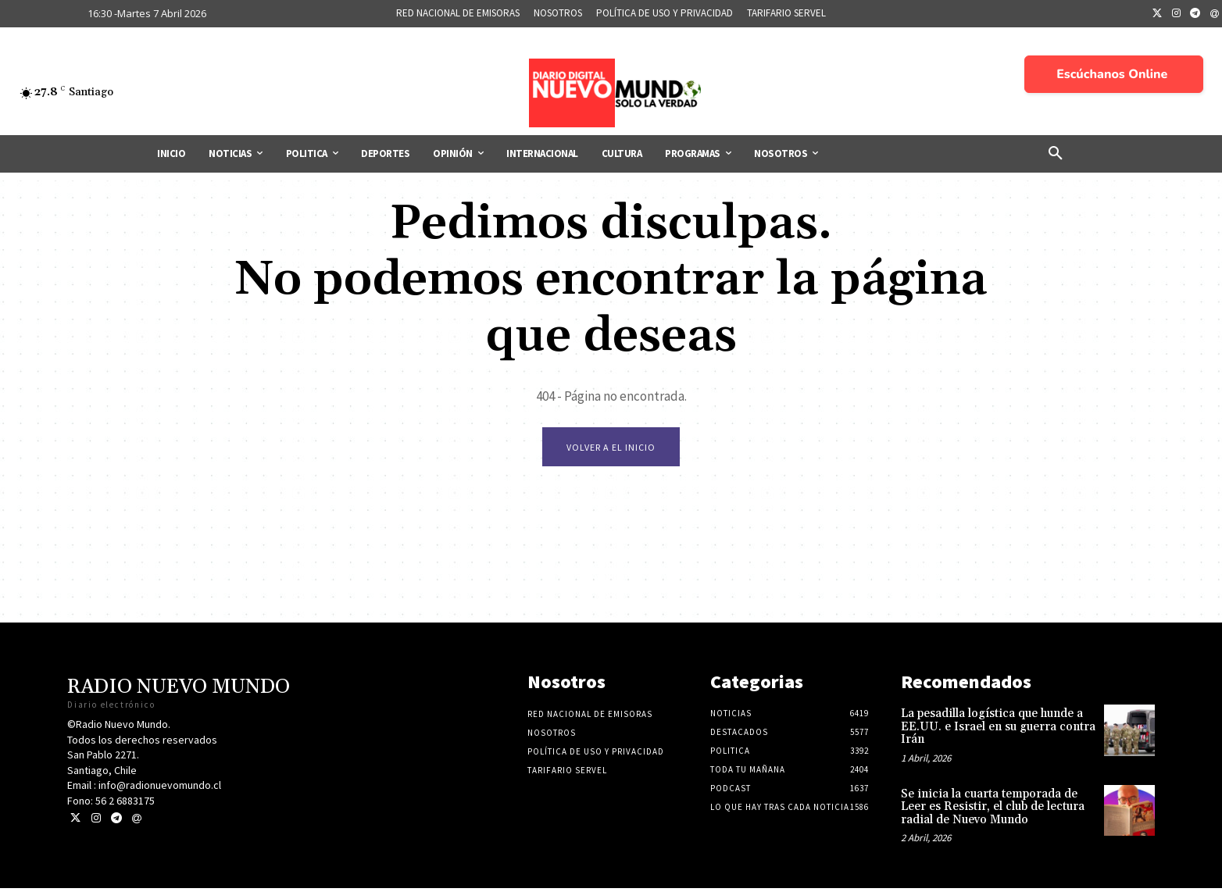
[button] (1055, 154)
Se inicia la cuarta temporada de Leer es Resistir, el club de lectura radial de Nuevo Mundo (992, 810)
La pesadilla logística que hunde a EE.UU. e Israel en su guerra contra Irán (998, 730)
